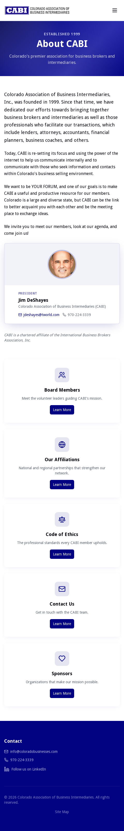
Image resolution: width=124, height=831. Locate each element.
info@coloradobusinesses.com (34, 751)
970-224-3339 (77, 315)
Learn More (62, 410)
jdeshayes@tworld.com (38, 315)
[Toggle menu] (115, 10)
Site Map (62, 812)
